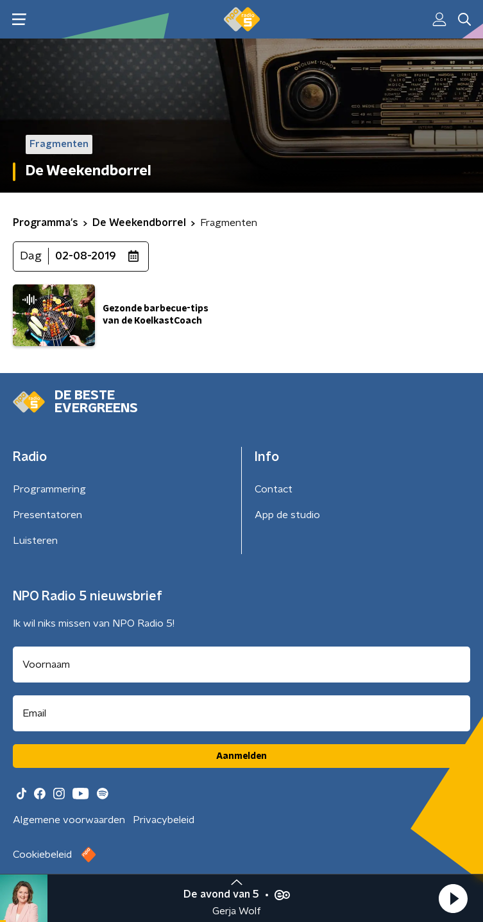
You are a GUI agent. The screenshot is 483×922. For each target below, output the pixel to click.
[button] (452, 898)
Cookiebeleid (42, 854)
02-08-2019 (85, 256)
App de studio (287, 515)
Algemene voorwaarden (69, 820)
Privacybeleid (163, 820)
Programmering (49, 489)
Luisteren (35, 540)
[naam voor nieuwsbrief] (241, 665)
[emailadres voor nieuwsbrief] (241, 713)
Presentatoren (47, 515)
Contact (273, 489)
